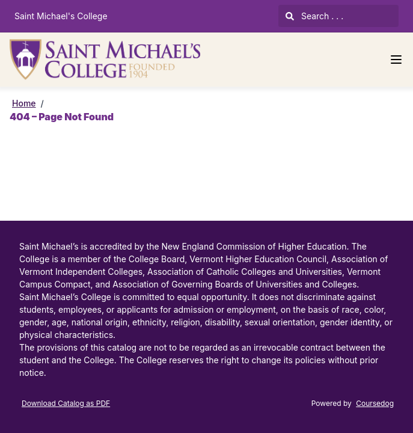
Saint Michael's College (61, 16)
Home (24, 103)
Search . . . (314, 16)
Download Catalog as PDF (66, 403)
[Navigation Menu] (396, 60)
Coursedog (375, 403)
